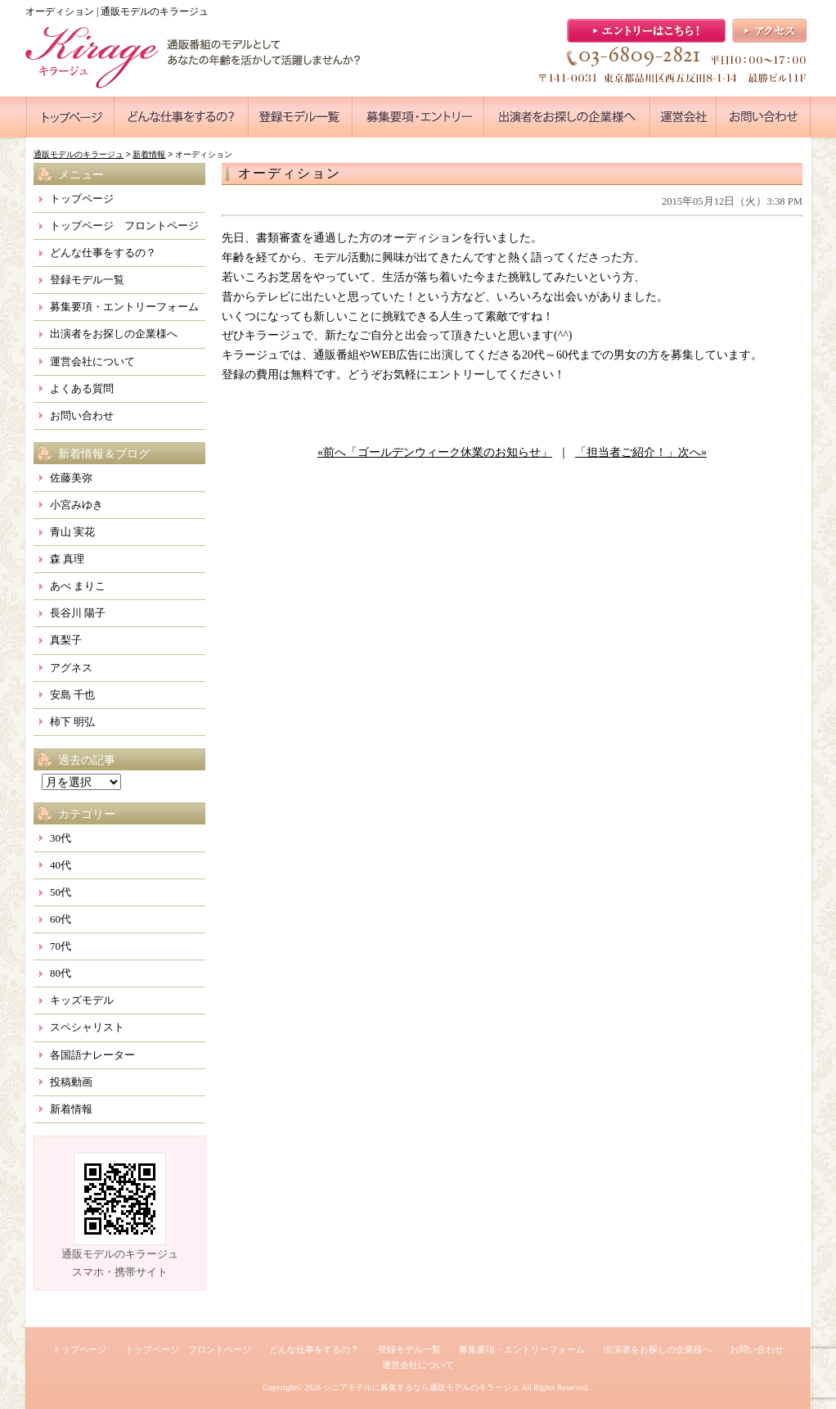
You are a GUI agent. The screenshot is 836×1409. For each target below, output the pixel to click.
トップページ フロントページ (124, 225)
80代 (60, 973)
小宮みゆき (76, 505)
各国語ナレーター (92, 1055)
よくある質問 (82, 388)
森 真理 (67, 559)
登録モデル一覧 (87, 279)
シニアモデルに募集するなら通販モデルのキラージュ (421, 1387)
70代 (60, 946)
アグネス (71, 668)
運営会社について (92, 361)
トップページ (82, 198)
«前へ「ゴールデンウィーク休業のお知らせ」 (434, 452)
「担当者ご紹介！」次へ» (641, 452)
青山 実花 (72, 532)
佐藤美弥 (71, 478)
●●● (70, 117)
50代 (60, 892)
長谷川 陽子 (78, 613)
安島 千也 (72, 695)
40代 (60, 865)
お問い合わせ (82, 415)
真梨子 (66, 640)
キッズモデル (82, 1000)
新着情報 (71, 1109)
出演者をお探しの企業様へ (114, 333)
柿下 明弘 (72, 722)
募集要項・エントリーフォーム (124, 306)
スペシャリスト (87, 1027)
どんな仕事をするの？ (103, 252)
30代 (60, 838)
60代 (60, 919)
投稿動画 (71, 1082)
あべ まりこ (78, 586)
